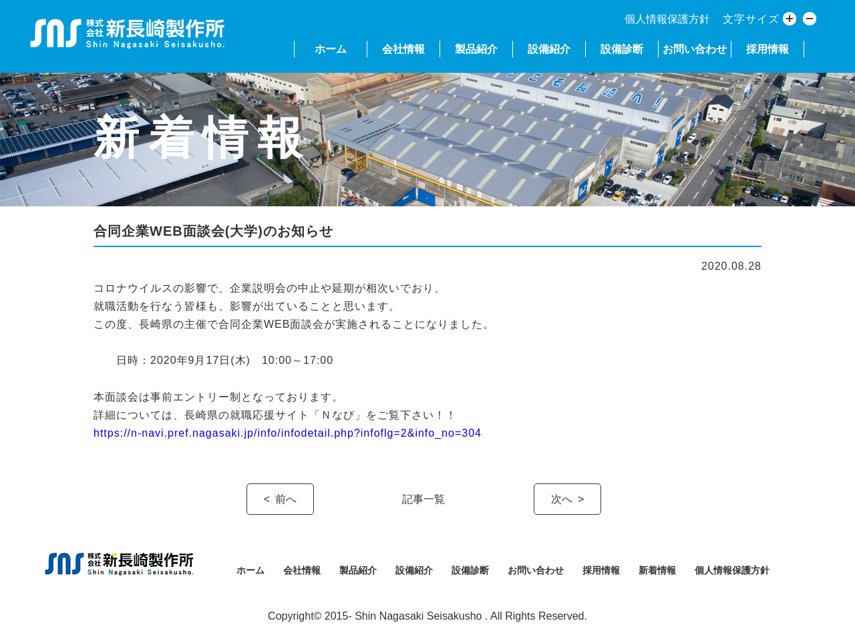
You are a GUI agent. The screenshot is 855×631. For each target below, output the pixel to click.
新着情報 (657, 570)
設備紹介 (549, 49)
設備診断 (622, 49)
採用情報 (767, 49)
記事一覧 (423, 499)
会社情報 (403, 49)
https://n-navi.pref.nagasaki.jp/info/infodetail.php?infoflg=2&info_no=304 (288, 433)
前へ (286, 499)
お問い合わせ (695, 49)
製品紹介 (476, 49)
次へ (561, 499)
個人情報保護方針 (667, 19)
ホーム (331, 49)
